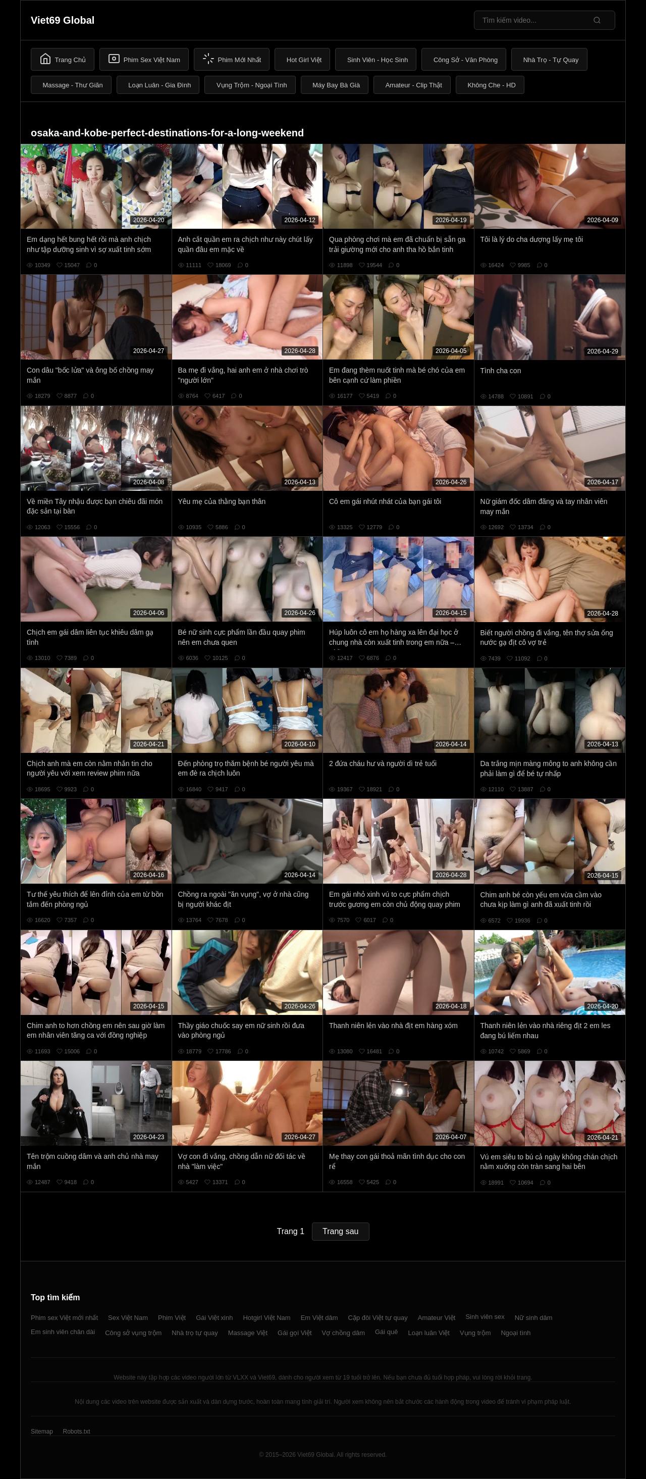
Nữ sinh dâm (534, 1317)
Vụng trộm (475, 1333)
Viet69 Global (62, 20)
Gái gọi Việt (295, 1333)
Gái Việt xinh (214, 1317)
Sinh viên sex (484, 1316)
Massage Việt (247, 1333)
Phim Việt (172, 1317)
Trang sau (340, 1231)
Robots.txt (76, 1431)
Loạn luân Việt (429, 1333)
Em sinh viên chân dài (63, 1332)
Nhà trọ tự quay (195, 1333)
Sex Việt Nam (128, 1317)
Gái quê (386, 1332)
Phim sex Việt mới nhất (64, 1317)
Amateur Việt (437, 1317)
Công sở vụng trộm (133, 1333)
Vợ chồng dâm (343, 1333)
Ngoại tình (515, 1333)
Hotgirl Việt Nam (266, 1317)
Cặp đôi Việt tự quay (378, 1317)
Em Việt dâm (319, 1317)
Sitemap (42, 1431)
